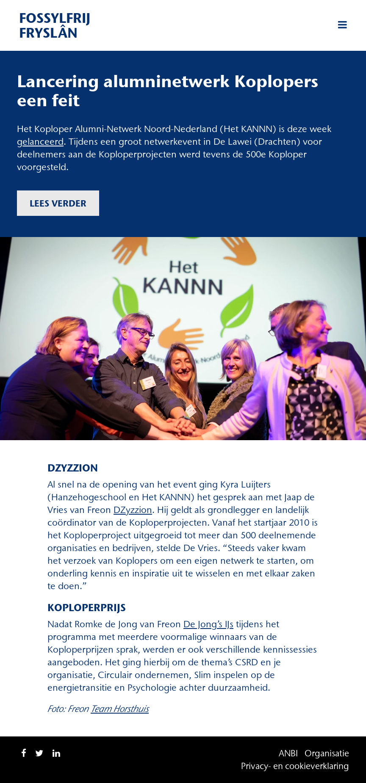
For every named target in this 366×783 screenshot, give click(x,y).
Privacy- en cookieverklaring (295, 766)
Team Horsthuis (120, 708)
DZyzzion (133, 510)
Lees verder (58, 203)
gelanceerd (40, 141)
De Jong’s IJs (208, 624)
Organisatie (327, 753)
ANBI (288, 753)
